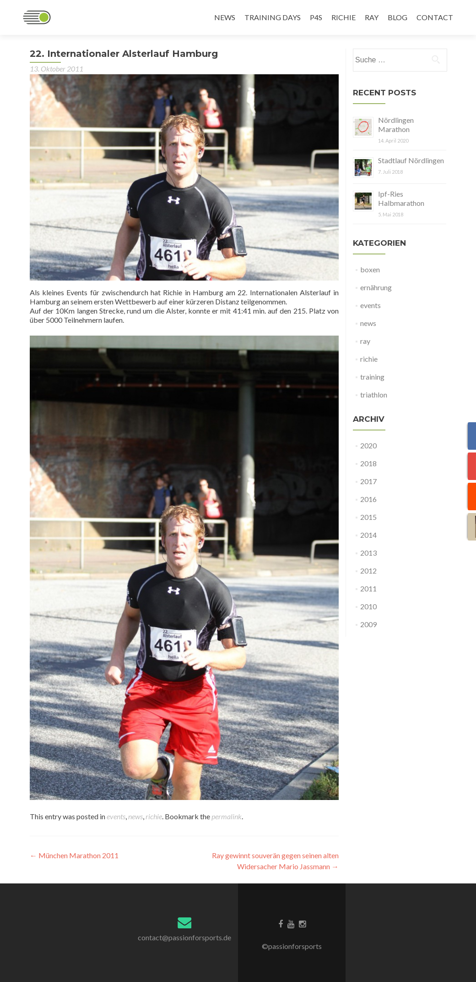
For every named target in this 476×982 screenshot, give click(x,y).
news (135, 816)
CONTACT (434, 17)
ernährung (376, 287)
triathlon (373, 394)
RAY (372, 17)
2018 (368, 463)
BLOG (397, 17)
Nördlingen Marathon (396, 124)
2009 (368, 624)
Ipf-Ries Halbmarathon (401, 198)
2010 (368, 606)
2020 (368, 445)
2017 (368, 481)
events (116, 816)
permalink (226, 816)
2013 (368, 552)
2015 (368, 517)
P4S (316, 17)
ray (365, 341)
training (372, 376)
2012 (368, 570)
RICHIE (343, 17)
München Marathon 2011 (74, 855)
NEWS (224, 17)
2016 (368, 499)
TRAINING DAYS (272, 17)
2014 (368, 534)
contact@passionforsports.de (184, 937)
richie (154, 816)
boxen (370, 269)
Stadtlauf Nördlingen (411, 160)
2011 (368, 588)
